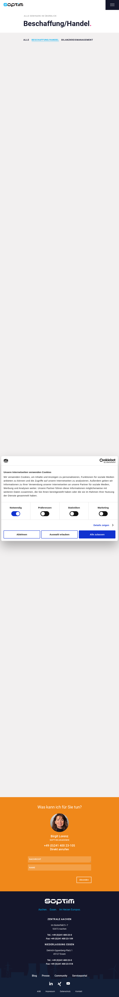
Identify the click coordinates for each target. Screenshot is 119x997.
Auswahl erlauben (59, 534)
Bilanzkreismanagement (77, 40)
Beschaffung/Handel (45, 40)
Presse (46, 975)
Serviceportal (79, 975)
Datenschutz (65, 991)
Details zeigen (101, 525)
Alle (26, 40)
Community (61, 975)
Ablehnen (22, 534)
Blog (34, 975)
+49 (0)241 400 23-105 (59, 847)
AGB (39, 991)
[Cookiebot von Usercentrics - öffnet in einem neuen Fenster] (101, 460)
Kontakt (78, 991)
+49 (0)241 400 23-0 (62, 935)
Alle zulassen (97, 534)
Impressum (50, 991)
